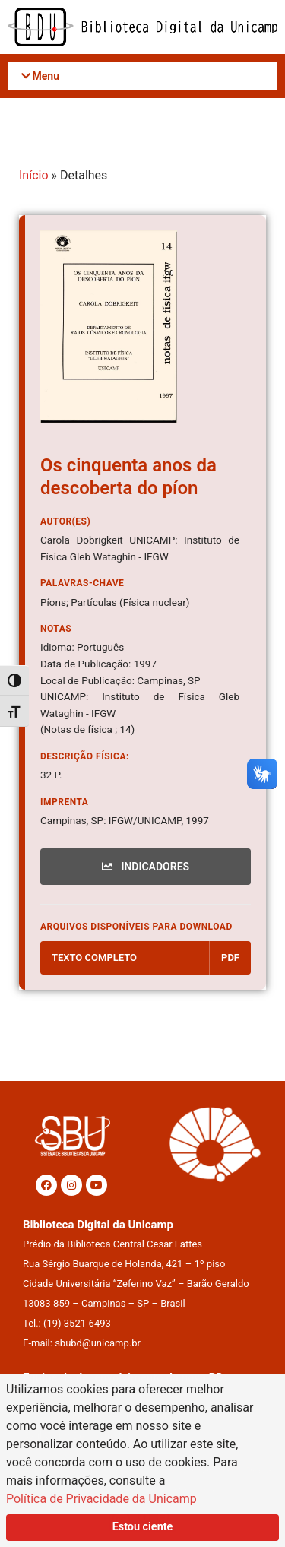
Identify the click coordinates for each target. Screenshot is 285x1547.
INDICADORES (145, 867)
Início (34, 175)
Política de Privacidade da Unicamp (101, 1499)
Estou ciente (142, 1526)
